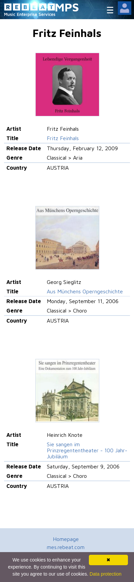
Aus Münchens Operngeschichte (85, 291)
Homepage (66, 539)
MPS (67, 7)
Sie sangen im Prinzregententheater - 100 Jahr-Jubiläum (87, 450)
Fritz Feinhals (63, 138)
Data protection (106, 574)
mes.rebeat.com (66, 547)
